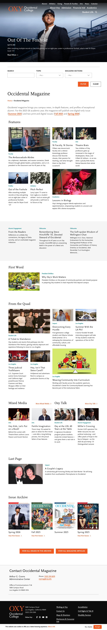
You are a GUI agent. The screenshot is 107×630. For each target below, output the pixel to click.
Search (96, 12)
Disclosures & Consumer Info (65, 620)
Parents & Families (71, 4)
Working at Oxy (62, 607)
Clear (95, 84)
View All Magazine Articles (71, 551)
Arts (81, 4)
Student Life (12, 335)
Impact (54, 323)
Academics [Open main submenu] (92, 8)
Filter (83, 84)
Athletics (52, 4)
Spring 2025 (84, 532)
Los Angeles (12, 364)
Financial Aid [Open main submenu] (79, 8)
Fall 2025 (58, 114)
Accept (97, 627)
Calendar (94, 4)
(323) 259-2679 (49, 576)
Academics (55, 197)
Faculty (10, 154)
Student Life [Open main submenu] (87, 12)
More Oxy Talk (90, 404)
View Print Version (14, 536)
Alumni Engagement (14, 228)
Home (9, 101)
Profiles (10, 186)
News (87, 4)
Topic (38, 71)
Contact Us (60, 611)
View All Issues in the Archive (36, 551)
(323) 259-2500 (30, 612)
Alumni (44, 4)
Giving (59, 4)
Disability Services (84, 615)
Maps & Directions (63, 615)
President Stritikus (47, 273)
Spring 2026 (73, 114)
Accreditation (83, 607)
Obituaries (42, 228)
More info (51, 627)
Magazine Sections (73, 71)
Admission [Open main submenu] (66, 8)
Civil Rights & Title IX (85, 611)
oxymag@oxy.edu (45, 579)
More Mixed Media (42, 404)
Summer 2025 (15, 114)
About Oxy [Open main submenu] (55, 8)
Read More (11, 55)
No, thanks (88, 627)
